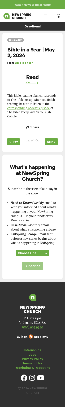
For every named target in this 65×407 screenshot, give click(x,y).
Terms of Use (32, 363)
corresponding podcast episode (28, 108)
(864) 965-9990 (32, 327)
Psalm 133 (33, 82)
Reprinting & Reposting (32, 368)
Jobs (32, 354)
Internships (32, 350)
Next (51, 141)
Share (33, 127)
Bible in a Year (24, 62)
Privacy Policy (32, 359)
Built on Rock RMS (32, 336)
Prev (13, 141)
